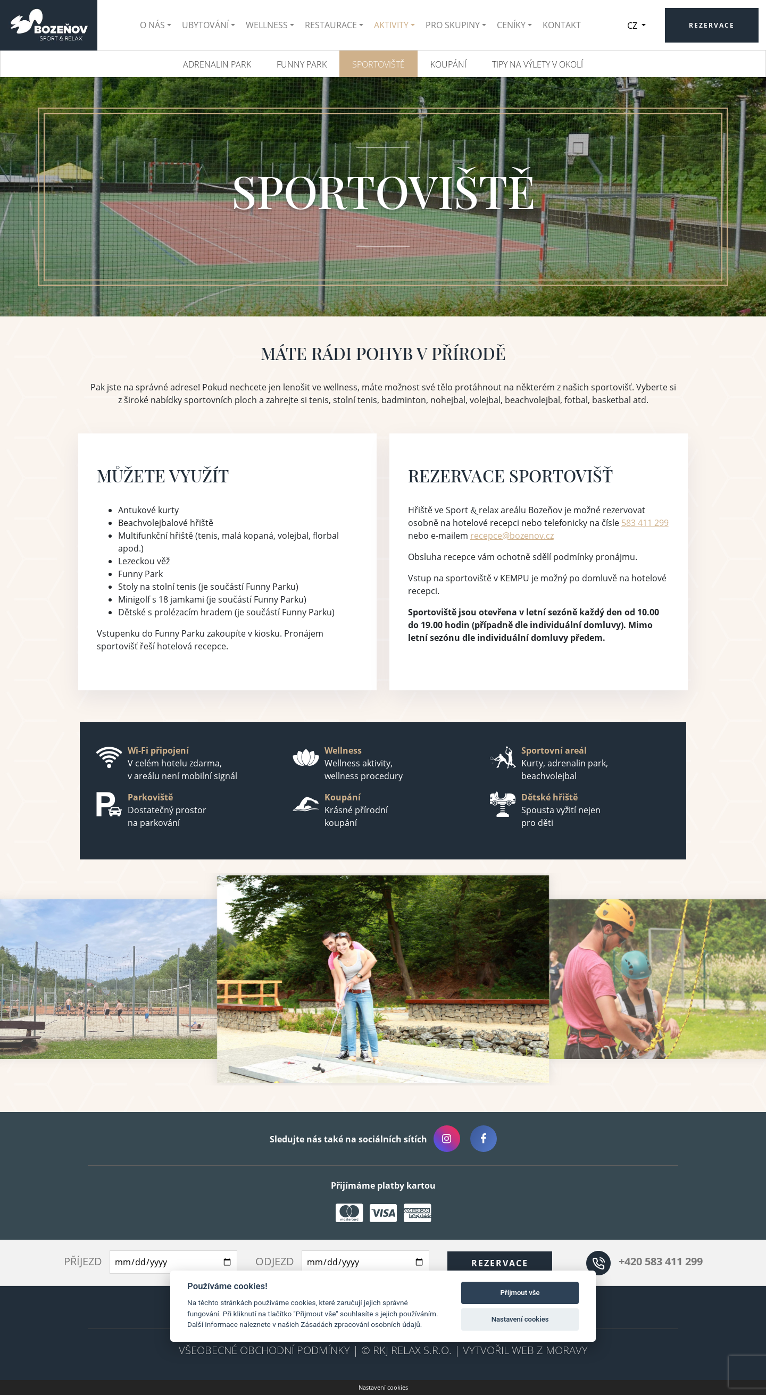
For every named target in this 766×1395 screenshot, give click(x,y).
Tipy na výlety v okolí (537, 64)
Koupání (448, 64)
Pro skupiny (457, 25)
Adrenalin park (217, 64)
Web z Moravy (550, 1350)
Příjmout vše (520, 1293)
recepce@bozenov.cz (512, 535)
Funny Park (302, 64)
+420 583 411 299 (661, 1261)
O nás (156, 25)
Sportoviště (378, 64)
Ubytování (209, 25)
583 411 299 (645, 523)
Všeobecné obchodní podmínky (264, 1350)
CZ (641, 25)
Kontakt (566, 25)
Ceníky (515, 25)
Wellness (271, 25)
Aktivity (395, 25)
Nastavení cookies (383, 1387)
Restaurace (335, 25)
